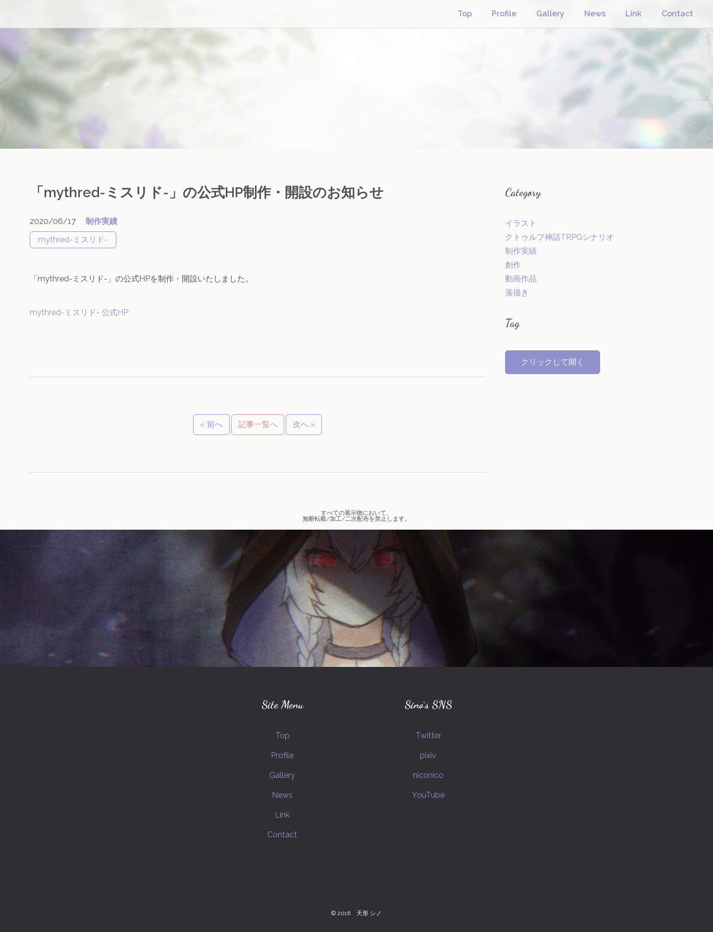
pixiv (428, 755)
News (595, 13)
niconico (428, 775)
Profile (504, 13)
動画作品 (521, 278)
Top (465, 13)
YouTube (428, 795)
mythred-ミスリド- (73, 239)
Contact (677, 13)
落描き (517, 292)
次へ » (304, 424)
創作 (513, 265)
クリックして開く (552, 362)
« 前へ (211, 424)
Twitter (428, 735)
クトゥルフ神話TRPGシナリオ (559, 237)
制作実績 (101, 221)
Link (633, 13)
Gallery (550, 13)
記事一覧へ (258, 424)
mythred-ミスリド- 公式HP (79, 312)
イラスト (521, 223)
